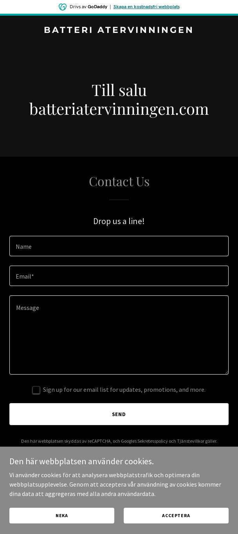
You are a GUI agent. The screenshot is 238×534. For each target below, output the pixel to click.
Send (119, 414)
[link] (119, 30)
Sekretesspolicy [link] (152, 441)
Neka (62, 515)
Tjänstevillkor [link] (190, 441)
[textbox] (119, 246)
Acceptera (176, 515)
